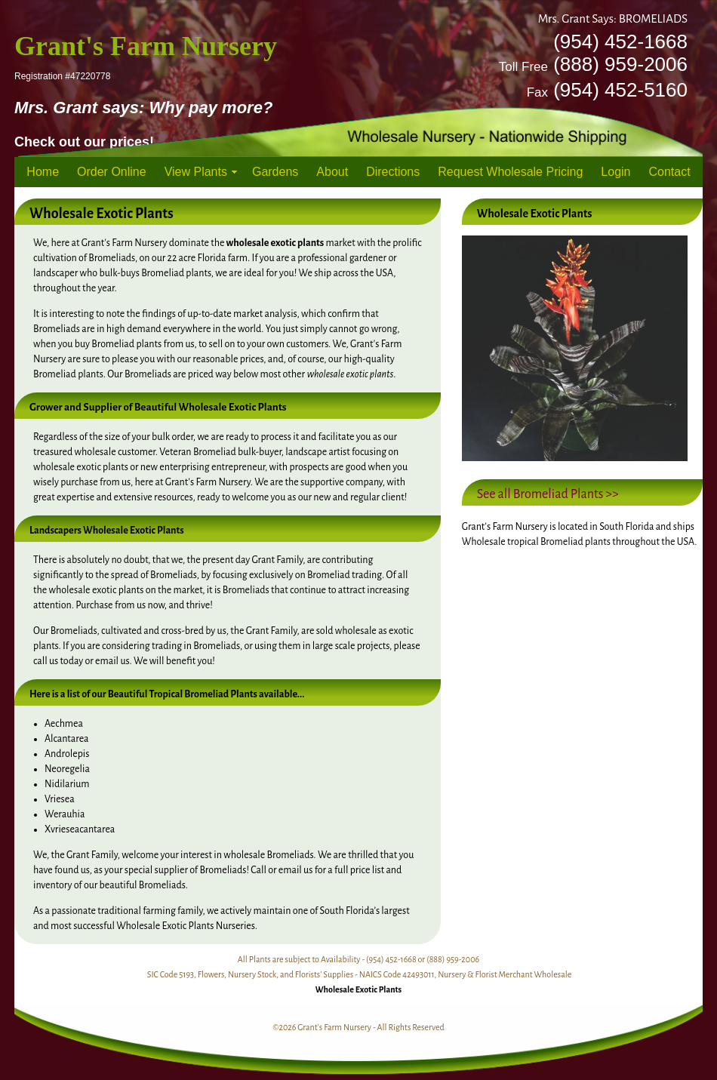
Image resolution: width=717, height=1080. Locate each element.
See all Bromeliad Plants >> (548, 494)
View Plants (196, 171)
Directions (393, 171)
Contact (670, 171)
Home (42, 171)
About (332, 171)
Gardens (275, 171)
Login (615, 171)
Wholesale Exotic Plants (358, 989)
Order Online (111, 171)
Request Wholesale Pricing (510, 171)
